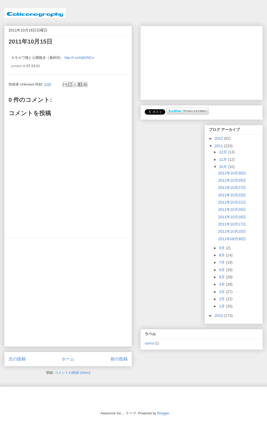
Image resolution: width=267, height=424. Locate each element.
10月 (223, 167)
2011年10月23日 (232, 195)
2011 (219, 146)
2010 (219, 315)
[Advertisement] (50, 292)
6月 (222, 270)
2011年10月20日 (232, 209)
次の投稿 (17, 359)
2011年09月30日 (232, 239)
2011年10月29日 (232, 180)
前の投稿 (119, 359)
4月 (222, 284)
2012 (219, 138)
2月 (222, 299)
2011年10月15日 (232, 231)
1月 (222, 306)
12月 (223, 152)
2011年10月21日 (232, 202)
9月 (222, 248)
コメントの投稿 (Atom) (73, 373)
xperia (149, 343)
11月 (223, 159)
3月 (222, 292)
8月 (222, 255)
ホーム (68, 359)
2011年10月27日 (232, 187)
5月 (222, 277)
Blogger (163, 413)
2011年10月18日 (232, 217)
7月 (222, 262)
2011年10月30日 (232, 173)
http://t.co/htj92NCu (79, 58)
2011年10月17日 (232, 224)
